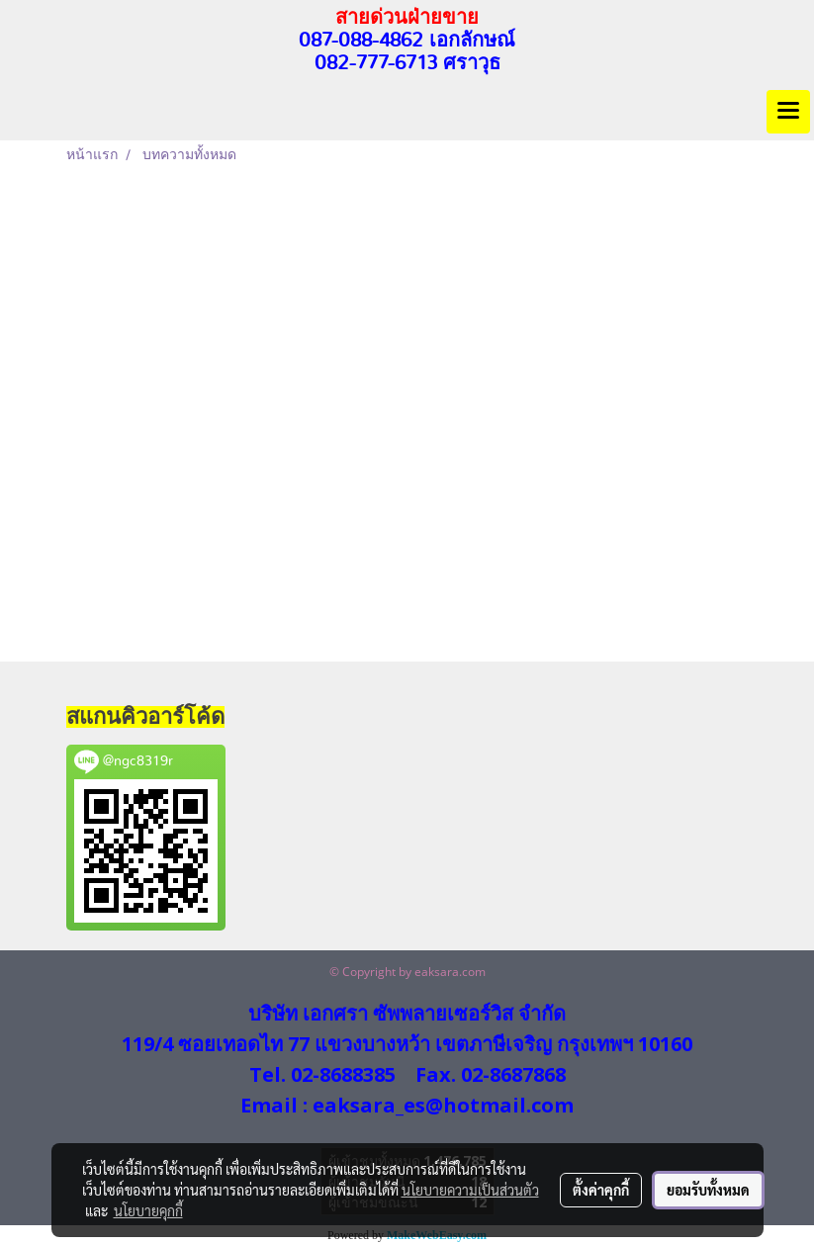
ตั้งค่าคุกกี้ (601, 1190)
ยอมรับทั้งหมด (708, 1190)
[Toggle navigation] (788, 111)
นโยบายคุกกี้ (148, 1210)
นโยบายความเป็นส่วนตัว (470, 1190)
